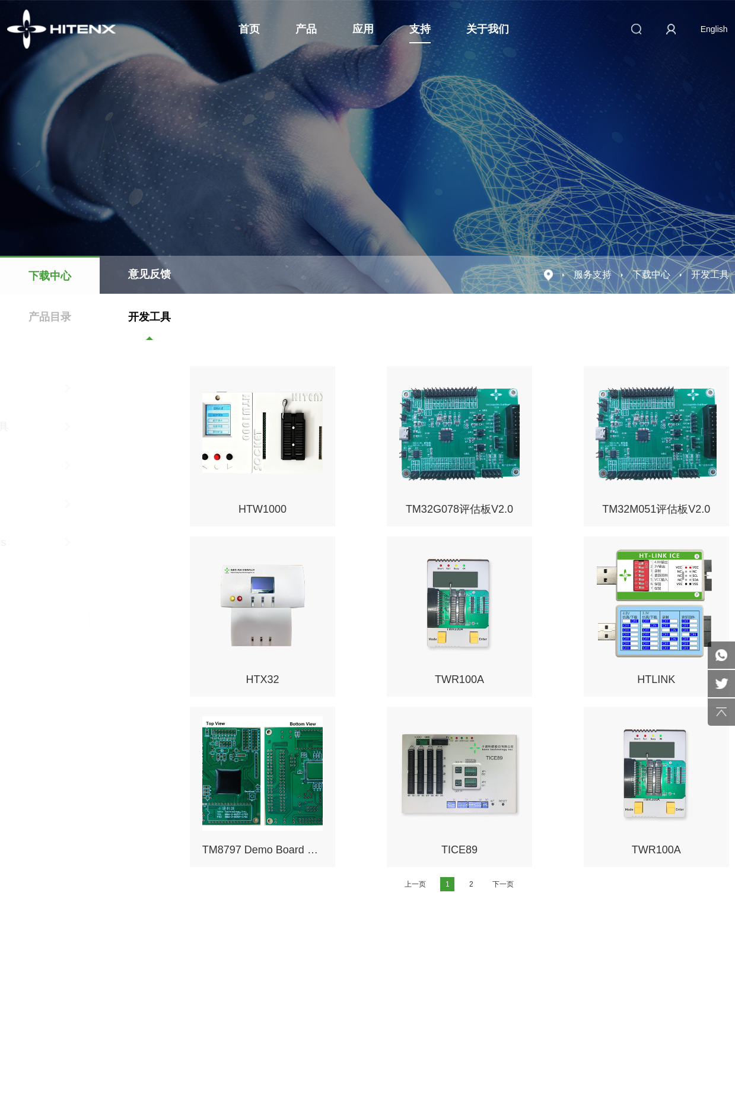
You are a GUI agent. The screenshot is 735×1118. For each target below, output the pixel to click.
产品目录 (49, 317)
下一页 (503, 884)
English (714, 29)
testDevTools (82, 542)
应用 (363, 29)
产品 (306, 29)
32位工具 (82, 504)
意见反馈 (149, 274)
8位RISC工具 (82, 427)
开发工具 (149, 317)
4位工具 (82, 388)
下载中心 (49, 276)
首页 (249, 29)
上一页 (415, 884)
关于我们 (487, 29)
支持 (420, 29)
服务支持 (593, 274)
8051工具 (82, 465)
